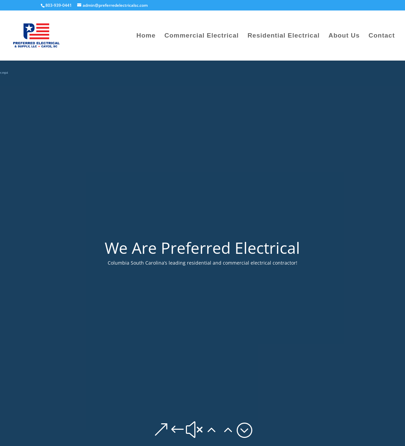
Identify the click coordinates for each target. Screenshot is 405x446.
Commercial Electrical (201, 36)
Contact (381, 36)
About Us (344, 36)
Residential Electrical (284, 36)
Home (146, 36)
